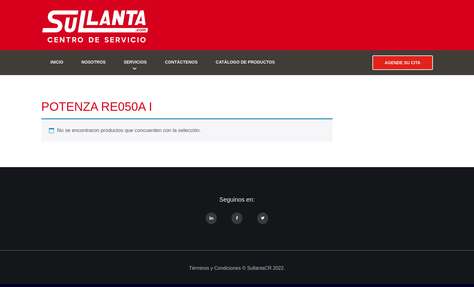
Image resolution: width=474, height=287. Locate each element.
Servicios (135, 62)
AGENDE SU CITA (402, 62)
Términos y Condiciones (215, 268)
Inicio (56, 62)
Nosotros (93, 62)
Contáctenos (181, 62)
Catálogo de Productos (245, 62)
